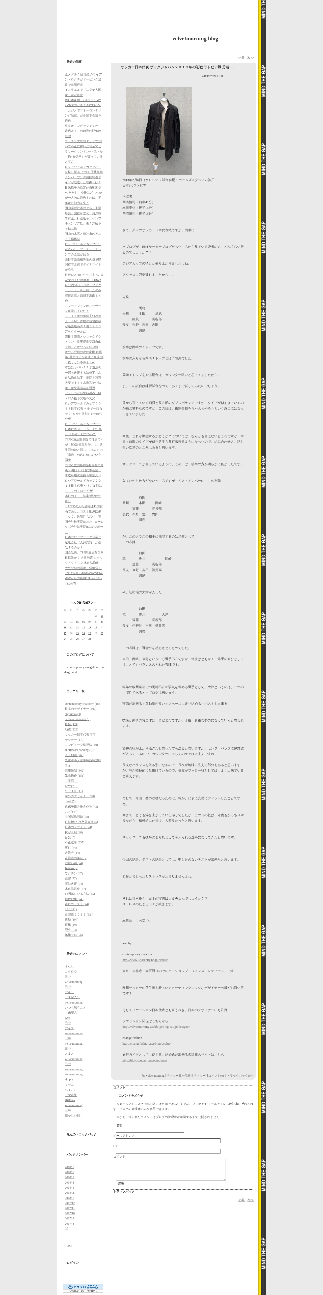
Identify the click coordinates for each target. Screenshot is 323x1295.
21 (89, 633)
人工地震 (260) (74, 755)
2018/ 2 (69, 1192)
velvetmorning (74, 982)
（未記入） (72, 997)
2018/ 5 (69, 1177)
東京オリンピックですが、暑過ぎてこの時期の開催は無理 (83, 131)
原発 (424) (71, 724)
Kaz (67, 1018)
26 (77, 638)
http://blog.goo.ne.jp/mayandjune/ (144, 1060)
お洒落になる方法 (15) (80, 894)
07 (89, 622)
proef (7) (70, 801)
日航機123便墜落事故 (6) (81, 822)
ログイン (73, 1262)
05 (77, 622)
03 (65, 622)
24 (65, 638)
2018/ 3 (69, 1187)
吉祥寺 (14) (72, 853)
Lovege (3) (71, 786)
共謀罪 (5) (71, 781)
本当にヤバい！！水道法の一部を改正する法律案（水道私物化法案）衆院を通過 (83, 372)
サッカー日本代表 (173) (80, 734)
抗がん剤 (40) (74, 832)
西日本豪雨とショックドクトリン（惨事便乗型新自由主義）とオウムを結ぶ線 (83, 342)
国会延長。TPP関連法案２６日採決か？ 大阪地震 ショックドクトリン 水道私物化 (84, 558)
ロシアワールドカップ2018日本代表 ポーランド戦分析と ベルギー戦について (83, 429)
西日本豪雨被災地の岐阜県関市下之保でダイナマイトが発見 (83, 265)
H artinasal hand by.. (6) (79, 750)
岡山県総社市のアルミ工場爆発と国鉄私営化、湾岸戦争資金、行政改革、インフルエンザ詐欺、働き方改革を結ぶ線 (83, 218)
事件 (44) (71, 847)
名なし (69, 966)
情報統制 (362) (74, 770)
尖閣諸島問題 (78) (77, 816)
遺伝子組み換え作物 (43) (81, 806)
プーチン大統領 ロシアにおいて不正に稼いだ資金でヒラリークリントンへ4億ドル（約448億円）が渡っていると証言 (84, 151)
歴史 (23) (71, 930)
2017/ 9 (69, 1218)
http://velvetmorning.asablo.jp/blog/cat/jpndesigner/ (156, 1026)
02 (102, 616)
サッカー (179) (74, 740)
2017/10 (70, 1213)
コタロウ (71, 971)
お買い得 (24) (74, 863)
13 (83, 627)
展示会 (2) (71, 868)
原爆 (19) (71, 925)
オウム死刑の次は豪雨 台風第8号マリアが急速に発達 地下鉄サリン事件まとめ (84, 357)
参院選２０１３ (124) (79, 914)
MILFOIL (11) (74, 791)
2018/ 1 (69, 1198)
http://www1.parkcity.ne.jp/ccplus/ (145, 960)
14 (89, 627)
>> (93, 603)
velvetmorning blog (195, 38)
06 (83, 622)
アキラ (69, 992)
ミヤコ (69, 1084)
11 (71, 627)
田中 (68, 977)
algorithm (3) (73, 714)
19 (77, 633)
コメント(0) (216, 1075)
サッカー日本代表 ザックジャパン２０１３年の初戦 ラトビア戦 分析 (175, 67)
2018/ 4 (69, 1182)
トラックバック (123, 1191)
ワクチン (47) (74, 873)
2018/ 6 (69, 1172)
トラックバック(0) (239, 1075)
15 (95, 627)
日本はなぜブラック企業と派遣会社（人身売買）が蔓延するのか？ (83, 542)
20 (83, 633)
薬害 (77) (71, 878)
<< (73, 603)
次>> (250, 58)
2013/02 (83, 603)
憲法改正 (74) (74, 884)
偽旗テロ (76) (74, 935)
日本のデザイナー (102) (80, 709)
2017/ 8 (69, 1223)
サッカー (199, 1075)
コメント (119, 1087)
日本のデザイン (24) (78, 827)
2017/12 (70, 1203)
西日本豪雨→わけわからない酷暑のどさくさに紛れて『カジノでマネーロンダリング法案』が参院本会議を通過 (83, 110)
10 (65, 627)
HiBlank (70, 1100)
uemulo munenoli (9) (77, 719)
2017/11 (70, 1208)
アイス (69, 1028)
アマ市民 (71, 1095)
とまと (69, 1053)
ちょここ (71, 1090)
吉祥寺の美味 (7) (76, 858)
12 (77, 627)
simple (69, 1079)
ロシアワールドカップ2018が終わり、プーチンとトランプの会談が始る (83, 249)
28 (89, 638)
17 (65, 633)
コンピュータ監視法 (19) (81, 745)
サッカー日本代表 (178, 1075)
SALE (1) (71, 909)
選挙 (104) (71, 919)
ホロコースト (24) (77, 904)
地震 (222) (71, 729)
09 (102, 622)
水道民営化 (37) (75, 889)
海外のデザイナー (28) (80, 796)
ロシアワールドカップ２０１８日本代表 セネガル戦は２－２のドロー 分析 (83, 486)
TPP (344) (71, 811)
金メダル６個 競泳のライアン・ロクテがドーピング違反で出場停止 (83, 79)
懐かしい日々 (74, 1115)
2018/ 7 (69, 1167)
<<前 (242, 58)
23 (102, 633)
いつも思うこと (75, 1007)
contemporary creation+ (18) (82, 703)
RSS (69, 1246)
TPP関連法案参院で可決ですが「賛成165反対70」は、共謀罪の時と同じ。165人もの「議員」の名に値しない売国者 (84, 450)
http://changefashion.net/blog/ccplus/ (146, 1043)
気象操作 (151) (74, 775)
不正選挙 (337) (74, 842)
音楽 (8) (70, 837)
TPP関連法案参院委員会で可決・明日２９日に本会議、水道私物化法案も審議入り (84, 470)
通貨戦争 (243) (74, 899)
